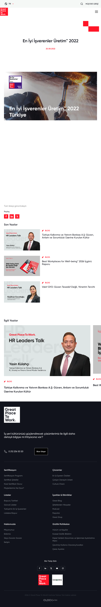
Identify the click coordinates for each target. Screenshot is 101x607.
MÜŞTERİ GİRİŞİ (92, 4)
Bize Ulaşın (41, 451)
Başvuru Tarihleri (11, 501)
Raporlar (56, 513)
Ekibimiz (7, 534)
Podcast (55, 509)
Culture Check (58, 484)
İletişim (7, 542)
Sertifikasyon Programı (13, 476)
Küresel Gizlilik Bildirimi (61, 534)
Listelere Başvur (10, 513)
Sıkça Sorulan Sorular (13, 538)
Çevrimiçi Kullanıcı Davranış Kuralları (67, 545)
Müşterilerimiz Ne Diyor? (14, 488)
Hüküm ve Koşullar (60, 530)
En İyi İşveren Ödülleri (61, 476)
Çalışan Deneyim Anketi (62, 480)
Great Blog (57, 501)
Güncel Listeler (10, 505)
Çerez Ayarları (58, 549)
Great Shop (57, 517)
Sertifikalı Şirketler (11, 480)
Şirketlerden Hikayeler (61, 505)
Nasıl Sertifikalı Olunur (13, 484)
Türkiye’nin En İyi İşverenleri (15, 509)
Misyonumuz (9, 530)
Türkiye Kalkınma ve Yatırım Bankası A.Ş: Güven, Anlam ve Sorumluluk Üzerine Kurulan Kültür (68, 236)
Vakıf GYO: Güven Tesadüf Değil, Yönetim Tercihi (68, 286)
